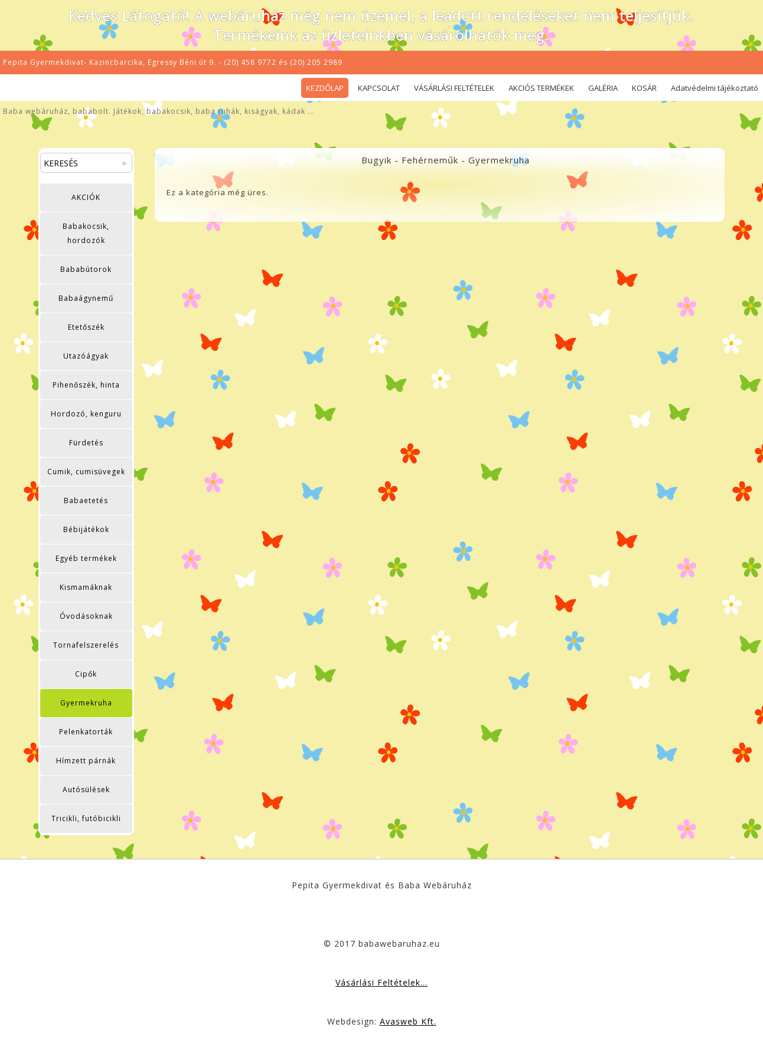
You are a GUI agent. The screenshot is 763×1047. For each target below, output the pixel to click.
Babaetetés (86, 500)
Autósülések (86, 790)
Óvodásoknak (86, 616)
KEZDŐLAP (325, 88)
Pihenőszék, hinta (86, 385)
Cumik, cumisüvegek (86, 472)
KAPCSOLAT (379, 88)
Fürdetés (86, 443)
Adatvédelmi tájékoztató (714, 88)
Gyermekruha (86, 703)
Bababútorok (86, 269)
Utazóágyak (86, 356)
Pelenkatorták (86, 732)
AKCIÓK (85, 197)
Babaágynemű (85, 298)
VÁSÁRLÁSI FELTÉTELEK (454, 88)
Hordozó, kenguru (86, 414)
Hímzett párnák (86, 761)
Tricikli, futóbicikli (86, 818)
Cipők (86, 674)
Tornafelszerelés (86, 645)
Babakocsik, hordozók (86, 233)
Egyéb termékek (86, 558)
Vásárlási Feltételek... (381, 982)
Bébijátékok (86, 529)
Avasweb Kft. (408, 1021)
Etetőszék (86, 327)
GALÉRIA (603, 88)
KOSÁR (644, 88)
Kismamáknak (86, 587)
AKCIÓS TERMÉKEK (541, 88)
